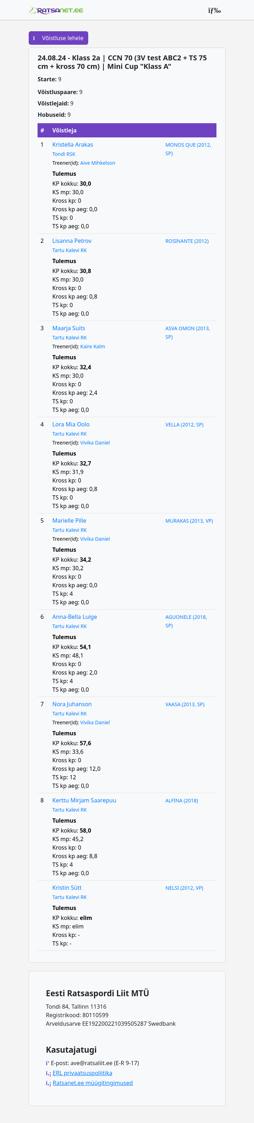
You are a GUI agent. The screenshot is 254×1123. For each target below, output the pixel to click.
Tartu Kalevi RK (69, 250)
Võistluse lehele (58, 38)
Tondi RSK (63, 154)
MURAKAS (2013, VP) (189, 520)
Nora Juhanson (72, 704)
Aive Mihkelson (97, 162)
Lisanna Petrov (71, 241)
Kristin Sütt (66, 888)
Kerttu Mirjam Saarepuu (84, 800)
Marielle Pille (69, 520)
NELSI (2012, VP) (184, 887)
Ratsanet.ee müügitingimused (93, 1083)
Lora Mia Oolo (71, 424)
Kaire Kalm (92, 346)
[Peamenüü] (215, 10)
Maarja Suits (68, 328)
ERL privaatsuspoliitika (82, 1073)
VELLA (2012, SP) (184, 424)
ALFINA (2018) (181, 800)
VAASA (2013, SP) (184, 704)
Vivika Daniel (95, 442)
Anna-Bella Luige (74, 617)
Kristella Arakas (72, 144)
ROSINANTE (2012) (187, 241)
